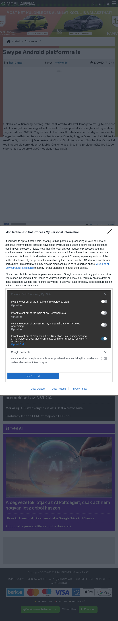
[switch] (104, 301)
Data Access (59, 388)
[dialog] (59, 310)
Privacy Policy (79, 388)
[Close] (110, 232)
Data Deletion (38, 388)
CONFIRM (33, 376)
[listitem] (59, 294)
